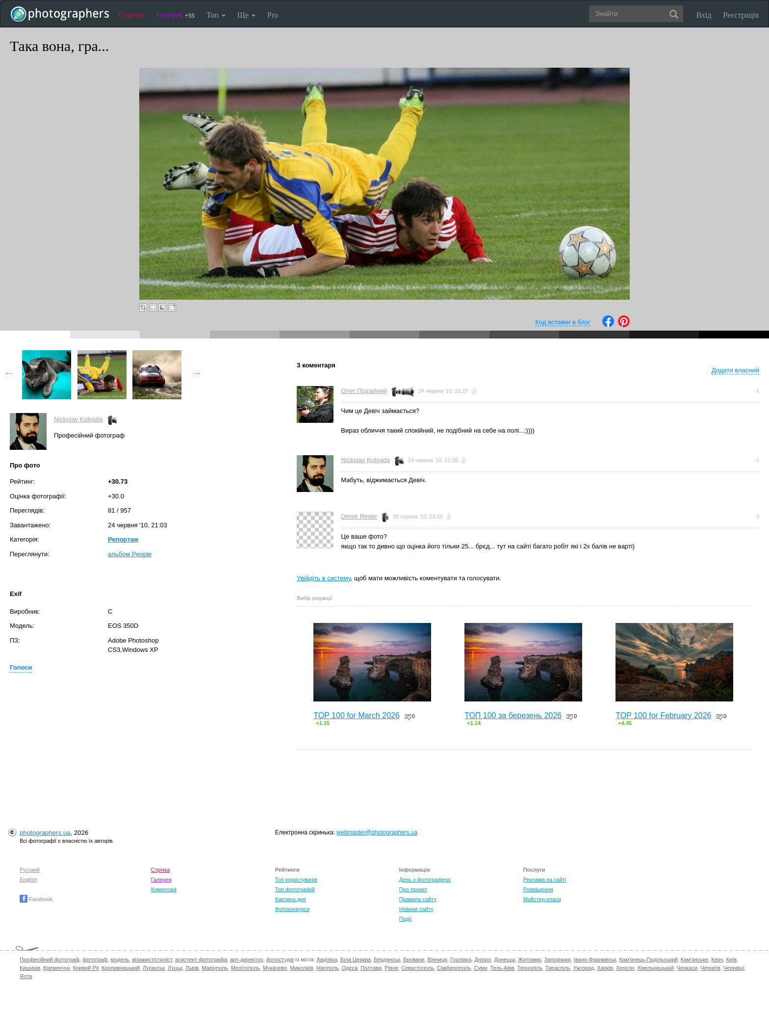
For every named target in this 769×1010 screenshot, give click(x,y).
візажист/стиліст (152, 959)
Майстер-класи (542, 899)
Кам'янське (695, 959)
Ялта (26, 976)
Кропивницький (121, 968)
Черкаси (687, 968)
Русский (30, 870)
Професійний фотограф (49, 959)
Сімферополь (454, 968)
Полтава (371, 968)
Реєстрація (741, 15)
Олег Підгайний (364, 390)
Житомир (529, 959)
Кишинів (30, 968)
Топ (216, 15)
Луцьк (175, 968)
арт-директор (246, 959)
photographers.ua (45, 832)
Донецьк (504, 959)
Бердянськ (387, 959)
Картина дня (290, 899)
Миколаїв (301, 968)
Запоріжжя (557, 959)
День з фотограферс (425, 879)
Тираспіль (557, 968)
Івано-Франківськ (595, 959)
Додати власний (735, 370)
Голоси (21, 667)
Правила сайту (417, 899)
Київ (731, 959)
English (28, 879)
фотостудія (280, 959)
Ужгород (583, 968)
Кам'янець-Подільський (648, 959)
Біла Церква (355, 959)
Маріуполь (215, 968)
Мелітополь (245, 968)
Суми (480, 968)
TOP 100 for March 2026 (356, 715)
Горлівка (460, 959)
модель (120, 959)
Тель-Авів (502, 968)
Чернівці (733, 968)
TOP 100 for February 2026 (663, 715)
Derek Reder (359, 516)
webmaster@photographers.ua (376, 832)
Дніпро (482, 959)
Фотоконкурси (292, 909)
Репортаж (123, 539)
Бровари (414, 959)
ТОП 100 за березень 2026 (513, 715)
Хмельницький (655, 968)
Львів (192, 968)
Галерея (175, 15)
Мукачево (275, 968)
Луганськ (154, 968)
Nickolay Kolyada (78, 419)
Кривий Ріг (86, 968)
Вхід (704, 15)
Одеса (350, 968)
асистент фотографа (201, 959)
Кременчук (56, 968)
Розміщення (538, 889)
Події (405, 919)
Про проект (413, 889)
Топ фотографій (295, 889)
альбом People (130, 554)
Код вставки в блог (562, 322)
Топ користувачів (296, 879)
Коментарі (164, 889)
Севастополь (417, 968)
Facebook (36, 899)
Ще (246, 15)
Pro (272, 15)
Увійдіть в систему (324, 578)
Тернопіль (529, 968)
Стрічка (132, 15)
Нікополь (327, 968)
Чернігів (710, 968)
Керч (717, 959)
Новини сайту (416, 909)
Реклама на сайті (544, 879)
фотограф (94, 959)
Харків (605, 968)
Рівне (391, 968)
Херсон (625, 968)
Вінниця (437, 959)
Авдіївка (327, 959)
